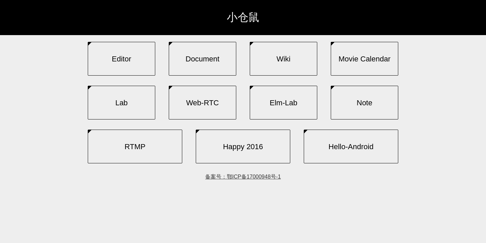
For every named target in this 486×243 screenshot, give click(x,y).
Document (202, 59)
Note (364, 103)
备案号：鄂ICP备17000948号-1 (243, 177)
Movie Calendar (364, 59)
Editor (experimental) (121, 65)
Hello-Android (350, 146)
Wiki (283, 59)
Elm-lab (283, 103)
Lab (121, 103)
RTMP (135, 146)
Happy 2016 (243, 146)
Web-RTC (202, 103)
